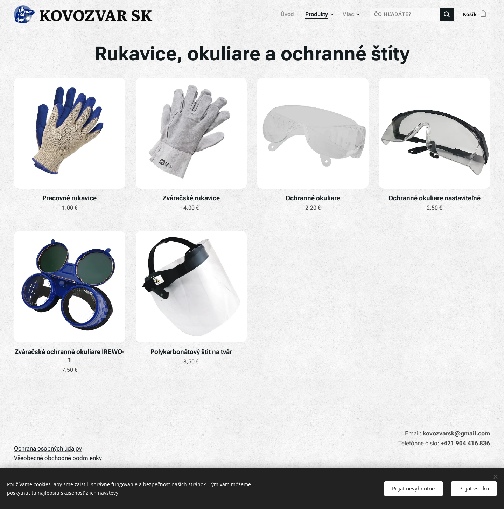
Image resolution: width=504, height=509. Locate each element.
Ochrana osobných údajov (48, 448)
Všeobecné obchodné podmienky (58, 457)
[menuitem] (291, 14)
